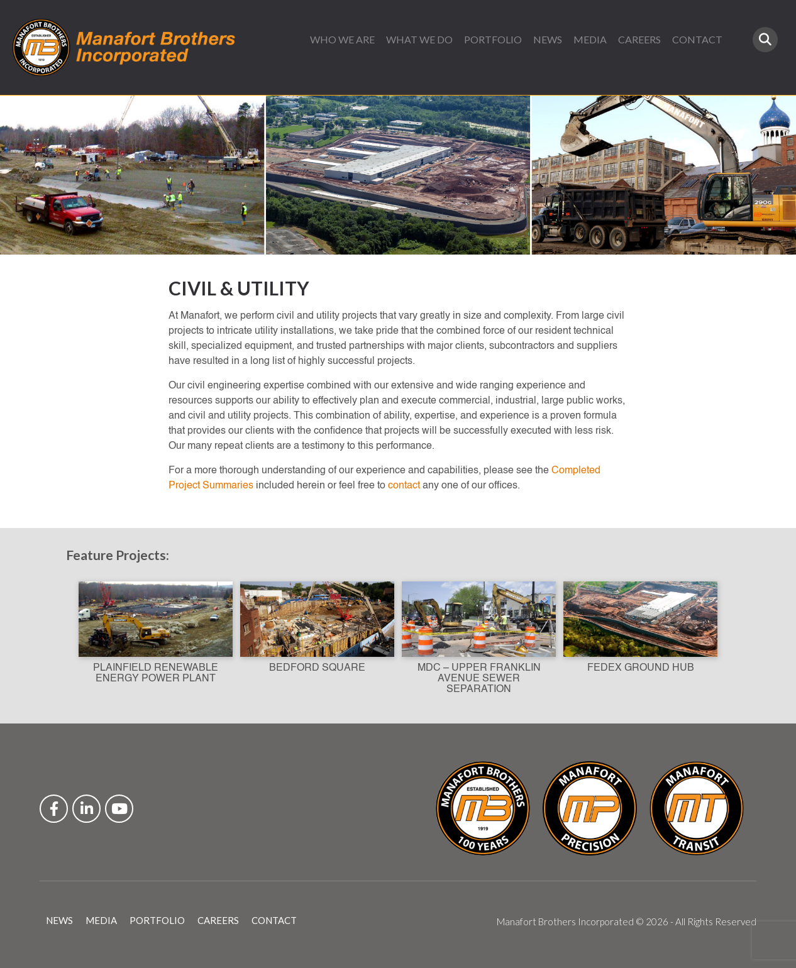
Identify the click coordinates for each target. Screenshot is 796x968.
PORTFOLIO (493, 39)
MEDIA (590, 39)
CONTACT (697, 39)
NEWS (547, 39)
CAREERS (639, 39)
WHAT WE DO (419, 39)
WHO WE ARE (342, 39)
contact (404, 486)
